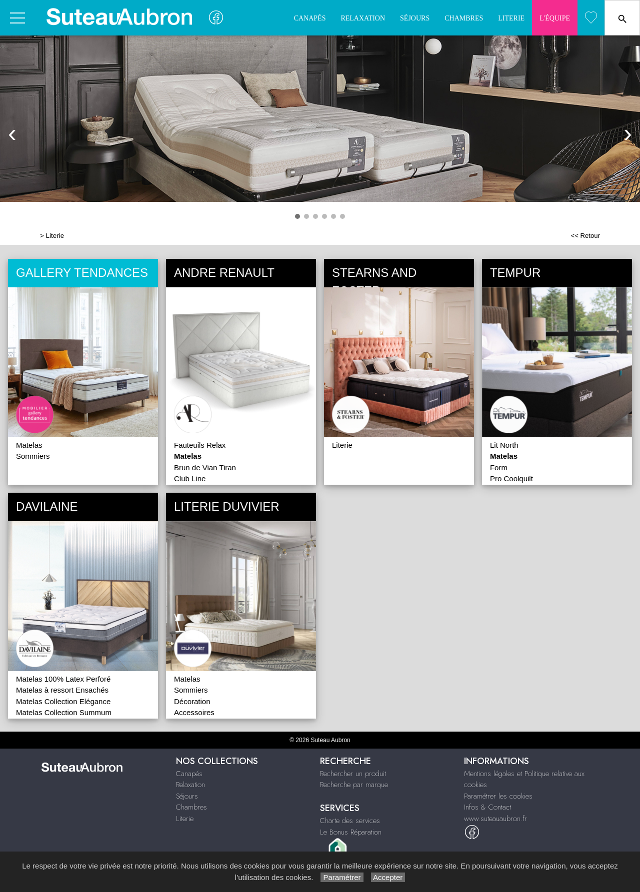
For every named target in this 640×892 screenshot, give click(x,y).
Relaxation (362, 18)
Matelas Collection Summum (64, 712)
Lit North (504, 445)
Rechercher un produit (353, 773)
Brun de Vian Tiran (205, 467)
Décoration (192, 701)
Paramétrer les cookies (498, 796)
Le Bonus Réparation (351, 832)
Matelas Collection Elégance (63, 701)
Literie (511, 18)
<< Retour (585, 235)
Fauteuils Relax (200, 445)
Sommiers (33, 456)
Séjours (415, 18)
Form (499, 467)
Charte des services (350, 820)
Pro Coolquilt (511, 478)
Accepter (388, 877)
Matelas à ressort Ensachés (62, 690)
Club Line (190, 478)
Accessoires (194, 712)
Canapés (310, 18)
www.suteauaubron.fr (495, 818)
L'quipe (555, 18)
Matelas (29, 445)
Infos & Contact (487, 807)
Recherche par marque (354, 784)
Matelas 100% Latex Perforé (63, 679)
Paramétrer (341, 877)
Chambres (463, 18)
